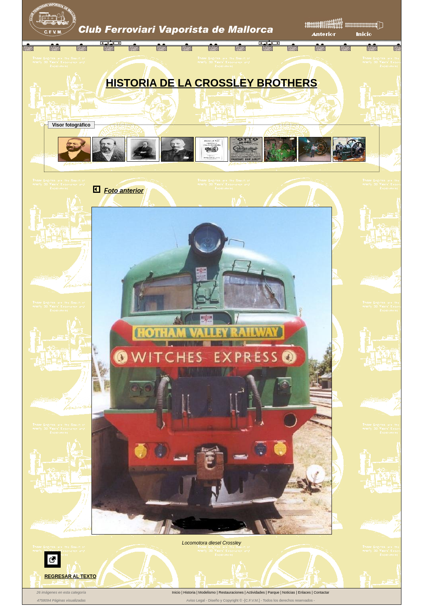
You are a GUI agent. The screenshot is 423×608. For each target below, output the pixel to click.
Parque (274, 592)
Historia (190, 592)
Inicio (176, 592)
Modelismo (208, 592)
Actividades (256, 592)
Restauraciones (231, 592)
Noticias (289, 592)
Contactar (321, 592)
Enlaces (305, 592)
